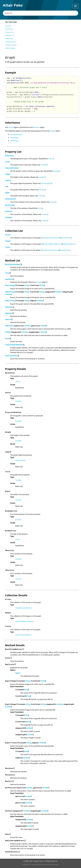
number (42, 177)
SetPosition (9, 325)
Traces (7, 247)
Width (7, 193)
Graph (10, 127)
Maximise (8, 307)
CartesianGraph (16, 134)
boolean (56, 171)
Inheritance (9, 29)
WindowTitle (10, 205)
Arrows (7, 235)
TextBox (44, 165)
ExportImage (10, 285)
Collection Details (11, 45)
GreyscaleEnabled (11, 168)
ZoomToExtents (11, 355)
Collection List (10, 35)
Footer (7, 162)
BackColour (9, 155)
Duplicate (8, 279)
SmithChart (14, 141)
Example (8, 26)
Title (6, 186)
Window (36, 127)
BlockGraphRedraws (12, 264)
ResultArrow (66, 238)
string (40, 208)
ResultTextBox (68, 244)
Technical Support (53, 864)
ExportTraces (10, 300)
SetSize (7, 332)
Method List (9, 38)
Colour (50, 158)
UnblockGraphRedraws (14, 344)
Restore (8, 319)
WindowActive (10, 199)
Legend (8, 180)
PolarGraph (14, 137)
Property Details (10, 42)
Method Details (10, 48)
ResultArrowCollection (50, 238)
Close (7, 273)
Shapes (8, 241)
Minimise (8, 313)
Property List (9, 32)
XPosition (8, 211)
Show (7, 338)
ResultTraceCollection (50, 250)
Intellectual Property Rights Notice (33, 864)
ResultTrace (64, 250)
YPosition (8, 217)
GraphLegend (46, 183)
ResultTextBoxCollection (51, 244)
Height (7, 174)
